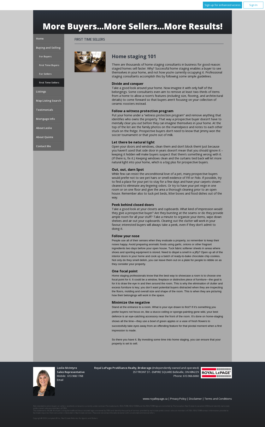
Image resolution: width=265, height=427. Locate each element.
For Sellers (45, 73)
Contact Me (43, 146)
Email (60, 380)
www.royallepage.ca (155, 399)
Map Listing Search (48, 100)
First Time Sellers (49, 82)
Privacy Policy (178, 399)
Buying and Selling (48, 47)
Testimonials (44, 110)
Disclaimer (195, 399)
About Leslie (44, 128)
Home (40, 38)
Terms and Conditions (218, 399)
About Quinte (44, 137)
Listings (41, 91)
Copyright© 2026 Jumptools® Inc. (47, 418)
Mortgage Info (45, 119)
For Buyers (45, 56)
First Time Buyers (49, 65)
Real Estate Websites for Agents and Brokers (79, 418)
